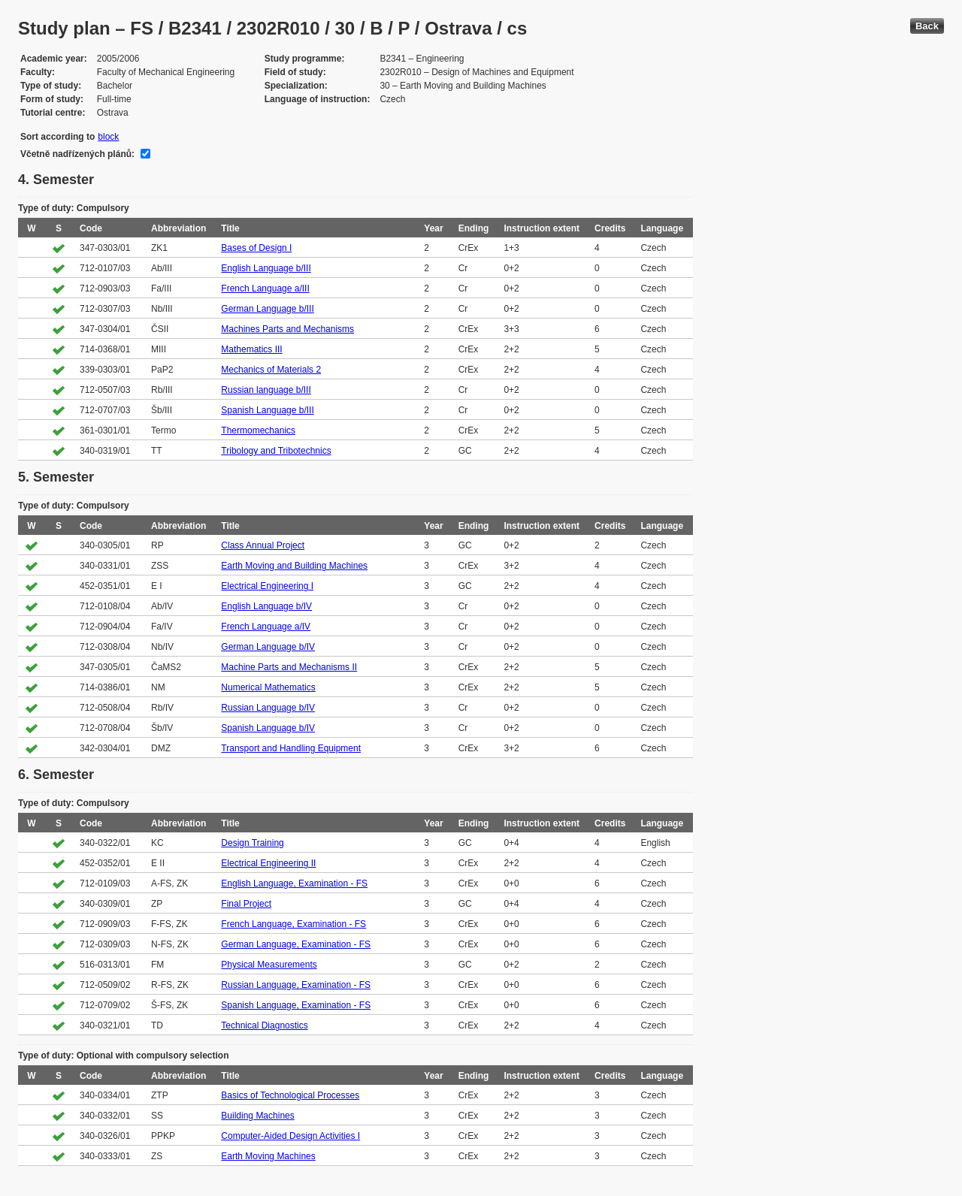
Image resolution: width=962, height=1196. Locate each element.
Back (927, 26)
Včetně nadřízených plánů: (77, 154)
